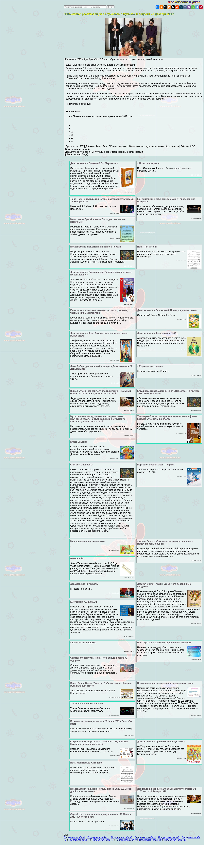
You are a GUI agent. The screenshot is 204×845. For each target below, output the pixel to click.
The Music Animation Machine (86, 703)
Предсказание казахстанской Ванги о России (95, 247)
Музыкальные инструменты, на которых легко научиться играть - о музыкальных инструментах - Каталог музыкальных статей (99, 419)
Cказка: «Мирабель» (81, 464)
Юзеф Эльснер (78, 442)
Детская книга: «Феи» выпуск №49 (156, 333)
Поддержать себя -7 (79, 840)
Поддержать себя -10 (150, 840)
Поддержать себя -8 (102, 840)
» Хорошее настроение (150, 366)
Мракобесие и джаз (186, 2)
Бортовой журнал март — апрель (156, 464)
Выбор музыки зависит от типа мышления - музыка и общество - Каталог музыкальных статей (100, 392)
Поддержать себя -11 (175, 840)
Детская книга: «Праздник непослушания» (161, 741)
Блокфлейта (77, 558)
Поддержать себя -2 (98, 837)
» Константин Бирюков (83, 642)
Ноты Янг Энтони (147, 247)
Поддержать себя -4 (145, 837)
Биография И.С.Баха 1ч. (83, 602)
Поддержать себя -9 (126, 840)
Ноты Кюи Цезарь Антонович (86, 763)
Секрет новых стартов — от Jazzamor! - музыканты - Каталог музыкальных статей (99, 742)
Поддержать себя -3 (121, 837)
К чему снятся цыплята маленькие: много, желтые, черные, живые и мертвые (99, 311)
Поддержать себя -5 (168, 837)
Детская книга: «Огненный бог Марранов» (94, 163)
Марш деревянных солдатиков (87, 541)
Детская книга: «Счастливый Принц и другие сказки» (167, 310)
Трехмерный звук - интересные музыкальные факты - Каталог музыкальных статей (167, 417)
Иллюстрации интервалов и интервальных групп (165, 683)
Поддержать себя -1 (74, 837)
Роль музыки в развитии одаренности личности (164, 642)
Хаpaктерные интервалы (84, 584)
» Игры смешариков (148, 163)
